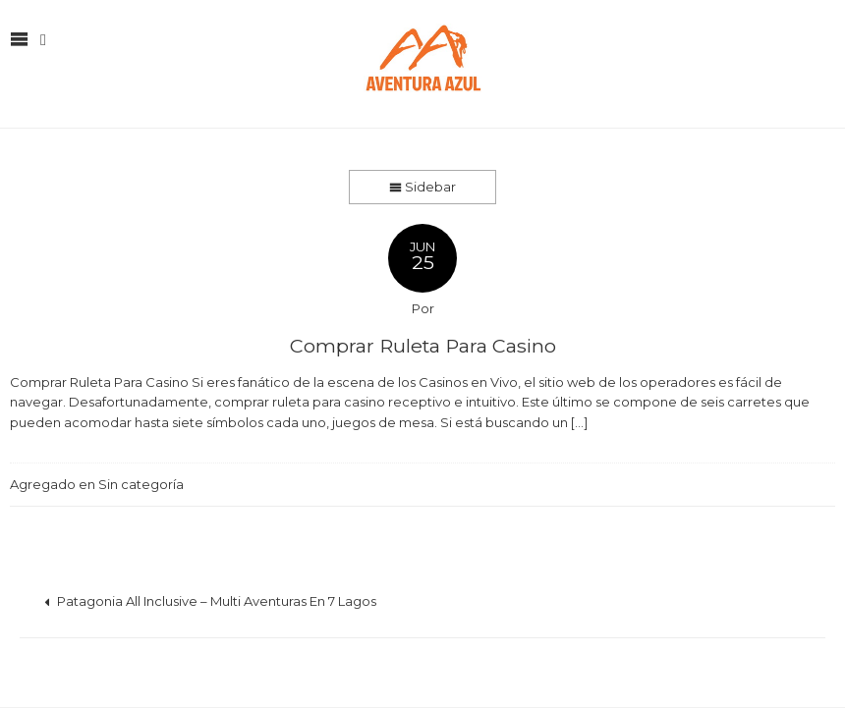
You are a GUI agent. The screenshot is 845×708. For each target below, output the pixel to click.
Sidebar (422, 186)
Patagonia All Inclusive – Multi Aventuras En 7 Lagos (210, 601)
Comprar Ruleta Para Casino (423, 345)
